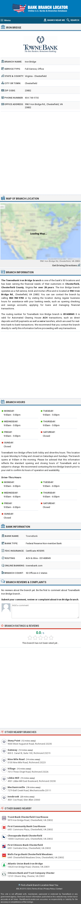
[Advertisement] (40, 152)
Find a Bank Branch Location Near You (39, 885)
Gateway (12, 750)
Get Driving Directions (64, 265)
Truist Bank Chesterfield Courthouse (28, 817)
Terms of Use (37, 889)
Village (12, 768)
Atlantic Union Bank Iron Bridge (25, 863)
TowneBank (32, 536)
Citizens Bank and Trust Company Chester (31, 873)
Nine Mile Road (16, 759)
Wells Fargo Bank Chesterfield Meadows (30, 854)
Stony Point (14, 740)
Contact (59, 889)
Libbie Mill (13, 778)
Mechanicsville (16, 787)
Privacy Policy (49, 889)
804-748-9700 (32, 97)
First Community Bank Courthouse (27, 826)
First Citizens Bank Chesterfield (25, 845)
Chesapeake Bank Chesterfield (25, 835)
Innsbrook (13, 796)
